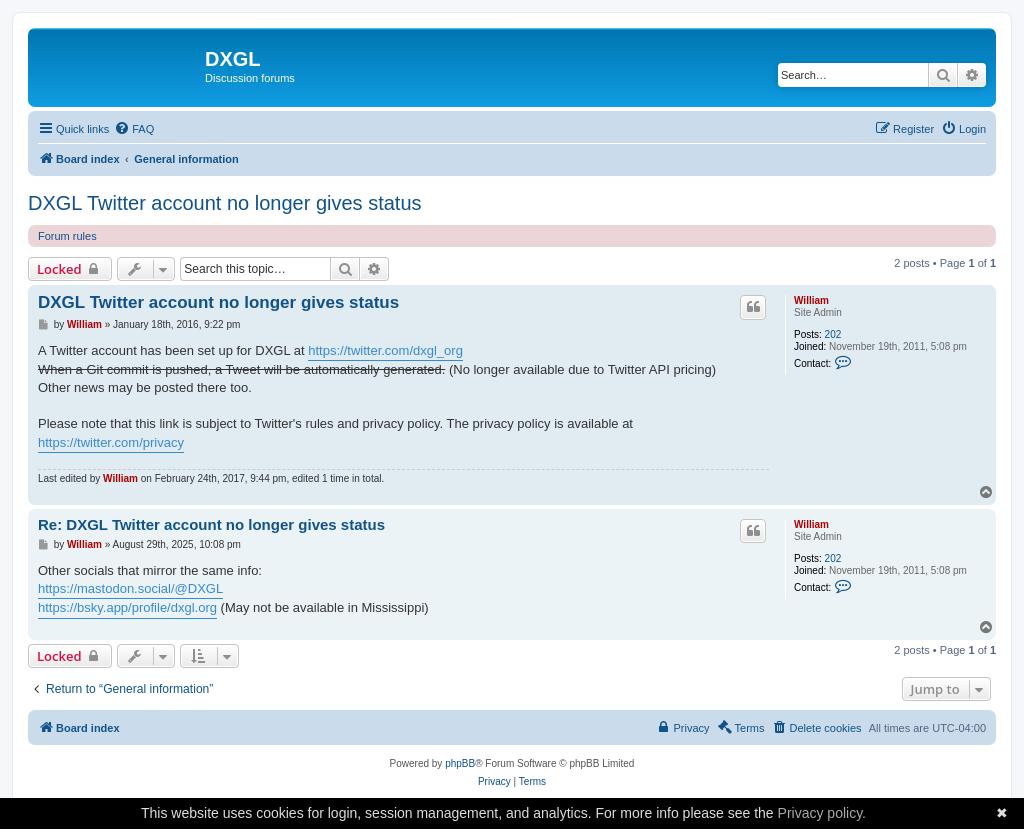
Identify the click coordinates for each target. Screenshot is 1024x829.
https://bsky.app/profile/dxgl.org (127, 607)
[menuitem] (134, 129)
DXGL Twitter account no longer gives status (225, 203)
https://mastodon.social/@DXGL (130, 588)
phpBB (460, 763)
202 (833, 334)
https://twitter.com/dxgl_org (385, 350)
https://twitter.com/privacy (111, 442)
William (811, 300)
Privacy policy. (822, 813)
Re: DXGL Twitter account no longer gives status (211, 524)
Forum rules (67, 236)
